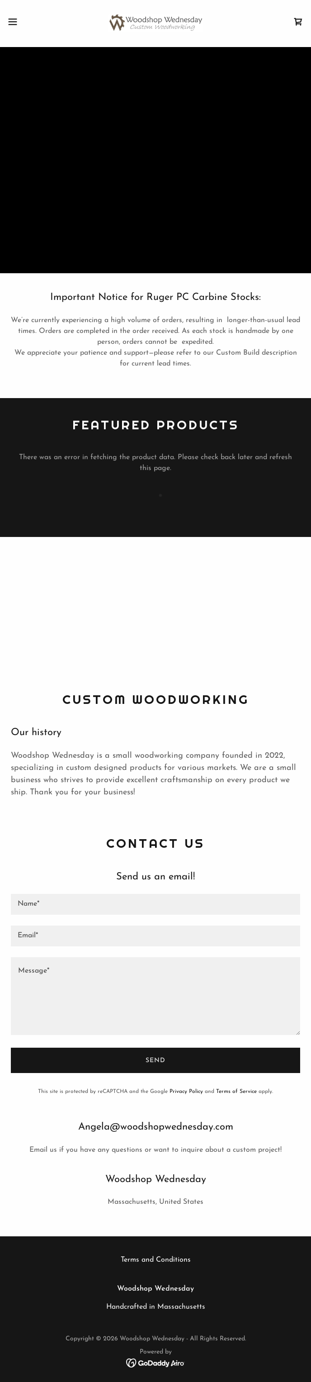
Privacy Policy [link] (186, 1091)
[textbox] (155, 904)
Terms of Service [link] (236, 1091)
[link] (155, 22)
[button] (26, 22)
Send (155, 1060)
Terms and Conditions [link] (156, 1259)
